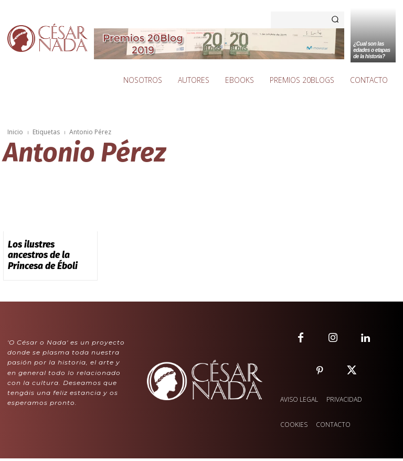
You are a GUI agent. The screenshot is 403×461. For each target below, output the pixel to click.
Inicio (15, 131)
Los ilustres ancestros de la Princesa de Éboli (50, 248)
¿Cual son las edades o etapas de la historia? (371, 50)
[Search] (335, 20)
